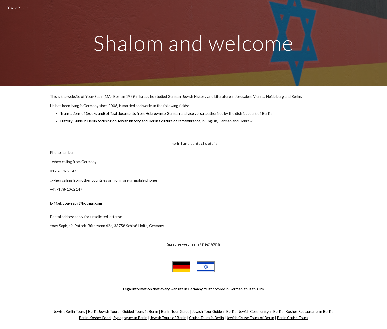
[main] (193, 42)
